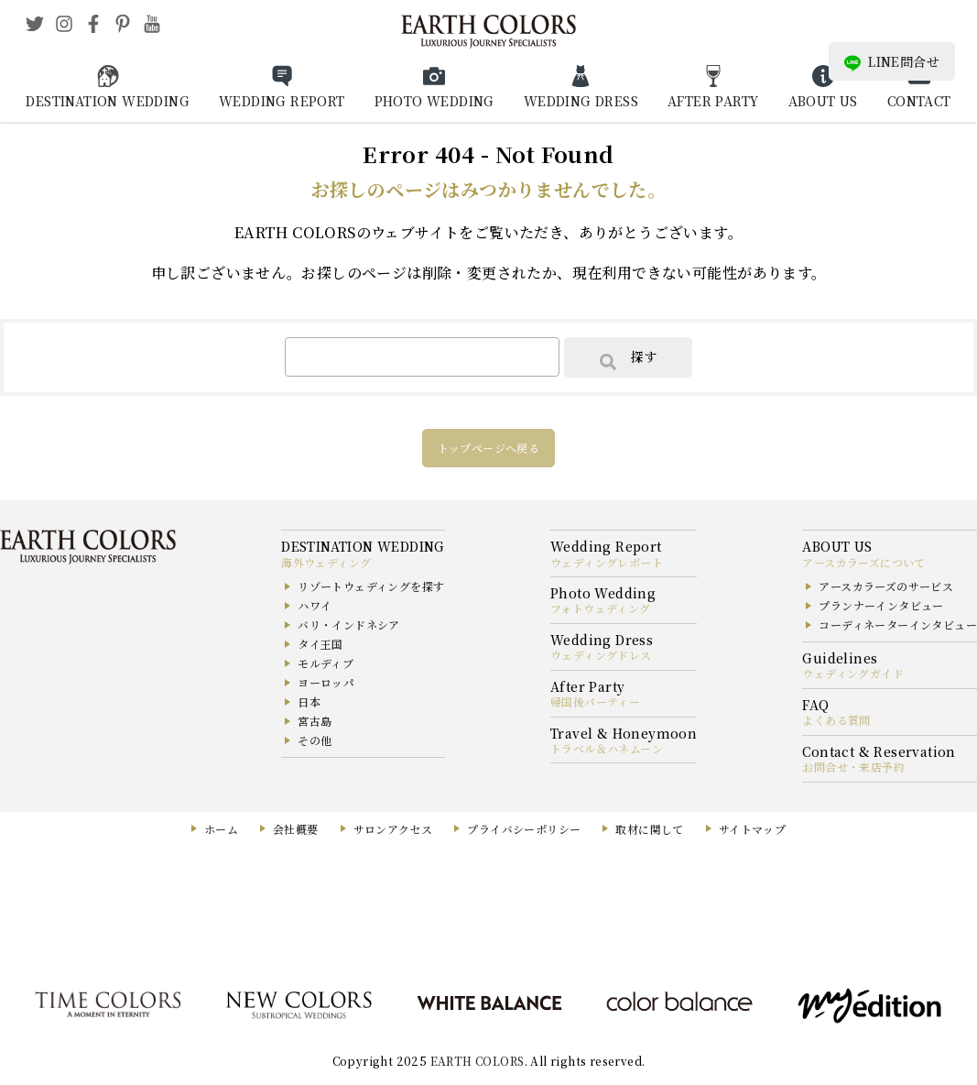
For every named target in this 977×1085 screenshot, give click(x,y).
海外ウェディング (326, 562)
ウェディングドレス (601, 655)
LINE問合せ (891, 61)
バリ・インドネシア (349, 624)
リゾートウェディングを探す (371, 586)
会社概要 (296, 829)
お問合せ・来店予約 (853, 766)
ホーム (221, 829)
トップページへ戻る (489, 447)
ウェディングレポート (606, 562)
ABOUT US (823, 101)
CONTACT (919, 101)
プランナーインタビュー (881, 605)
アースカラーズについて (863, 562)
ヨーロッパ (326, 682)
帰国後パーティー (595, 701)
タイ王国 (320, 644)
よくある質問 (836, 720)
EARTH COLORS (477, 1061)
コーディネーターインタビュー (898, 624)
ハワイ (314, 605)
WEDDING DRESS (581, 101)
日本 (309, 701)
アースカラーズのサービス (886, 586)
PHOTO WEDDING (434, 101)
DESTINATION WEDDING (108, 101)
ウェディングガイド (853, 673)
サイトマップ (752, 829)
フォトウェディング (600, 608)
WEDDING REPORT (282, 101)
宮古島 (314, 721)
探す (628, 358)
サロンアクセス (393, 829)
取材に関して (649, 829)
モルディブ (325, 663)
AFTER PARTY (713, 101)
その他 (314, 740)
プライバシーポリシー (524, 829)
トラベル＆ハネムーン (606, 748)
